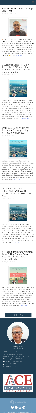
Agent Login (29, 403)
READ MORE (18, 305)
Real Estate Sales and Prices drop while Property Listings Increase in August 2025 (16, 128)
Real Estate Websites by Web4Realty (14, 403)
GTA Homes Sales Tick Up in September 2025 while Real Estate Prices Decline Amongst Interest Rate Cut (18, 67)
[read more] (19, 55)
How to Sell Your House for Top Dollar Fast (18, 9)
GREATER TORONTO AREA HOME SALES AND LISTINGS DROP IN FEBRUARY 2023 (16, 188)
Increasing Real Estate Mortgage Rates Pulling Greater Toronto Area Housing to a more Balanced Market (17, 247)
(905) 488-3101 (11, 357)
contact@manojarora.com (14, 352)
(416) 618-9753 (11, 355)
